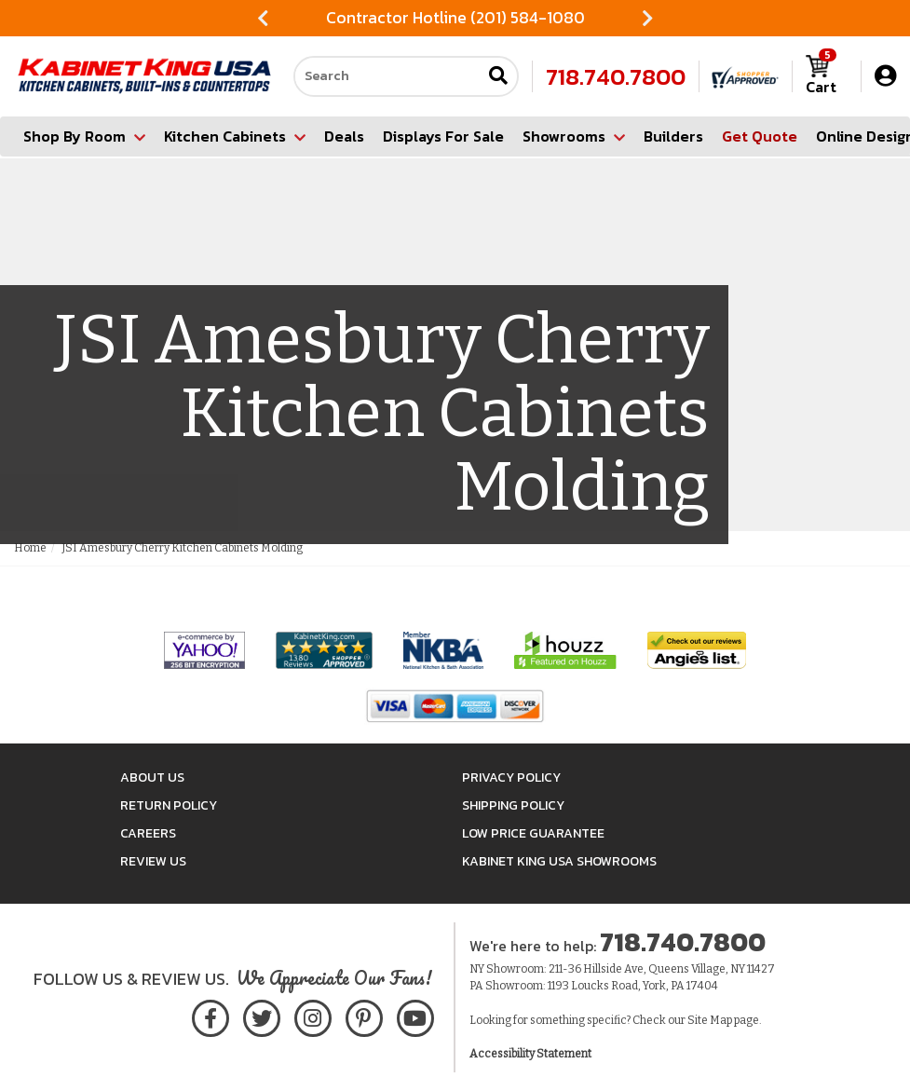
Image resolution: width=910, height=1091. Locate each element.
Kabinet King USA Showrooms (559, 861)
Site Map (709, 1020)
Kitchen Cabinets (235, 136)
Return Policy (168, 805)
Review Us (153, 861)
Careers (148, 833)
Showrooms (574, 136)
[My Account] (885, 76)
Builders (673, 136)
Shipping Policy (513, 805)
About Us (152, 777)
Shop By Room (84, 136)
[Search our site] (387, 76)
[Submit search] (498, 76)
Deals (344, 136)
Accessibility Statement (530, 1053)
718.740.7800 (616, 76)
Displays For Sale (443, 136)
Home (30, 547)
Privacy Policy (511, 777)
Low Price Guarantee (533, 833)
